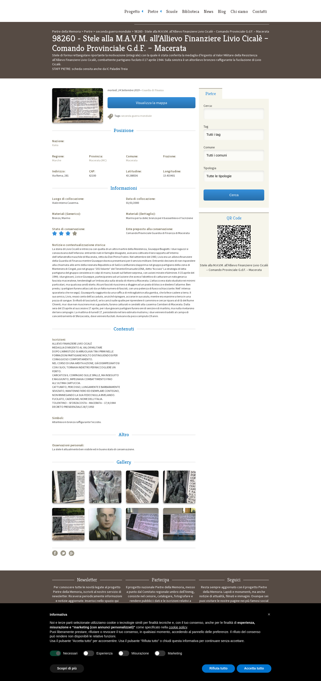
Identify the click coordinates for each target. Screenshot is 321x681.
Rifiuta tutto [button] (218, 668)
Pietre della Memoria (86, 11)
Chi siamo (239, 11)
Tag (206, 126)
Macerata (132, 160)
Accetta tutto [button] (254, 668)
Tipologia (210, 168)
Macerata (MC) (98, 160)
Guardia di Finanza (153, 90)
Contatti (259, 11)
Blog (222, 11)
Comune (209, 147)
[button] (269, 614)
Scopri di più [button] (67, 668)
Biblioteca (190, 11)
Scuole (171, 11)
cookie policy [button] (178, 627)
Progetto (132, 11)
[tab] (210, 93)
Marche (56, 160)
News (208, 11)
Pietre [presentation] (210, 93)
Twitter (63, 553)
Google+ (71, 553)
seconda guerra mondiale (136, 115)
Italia (55, 145)
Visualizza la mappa (151, 102)
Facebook (55, 553)
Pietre (153, 11)
